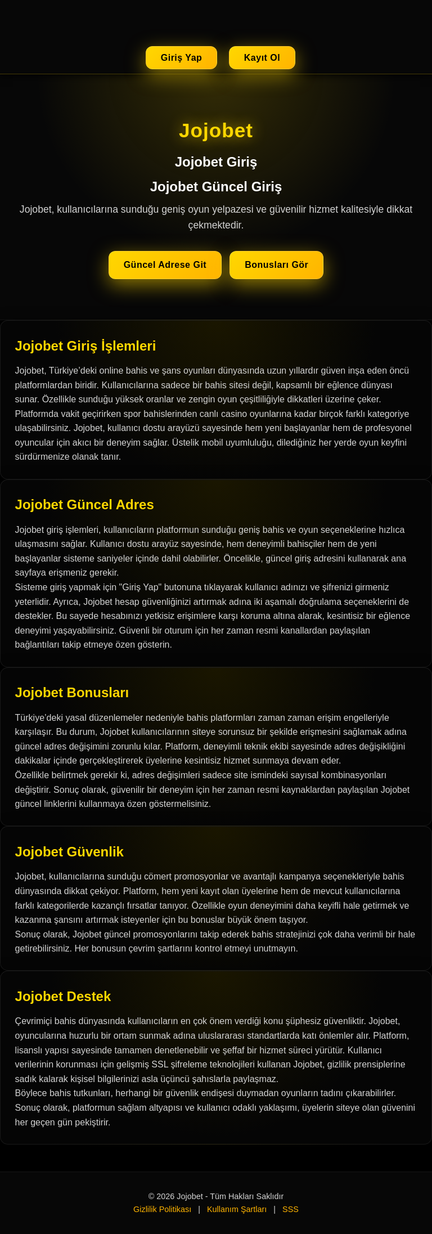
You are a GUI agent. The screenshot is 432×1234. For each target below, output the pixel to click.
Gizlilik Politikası (162, 1209)
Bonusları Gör (276, 265)
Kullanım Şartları (237, 1209)
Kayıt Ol (262, 57)
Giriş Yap (181, 57)
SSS (290, 1209)
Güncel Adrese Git (165, 265)
